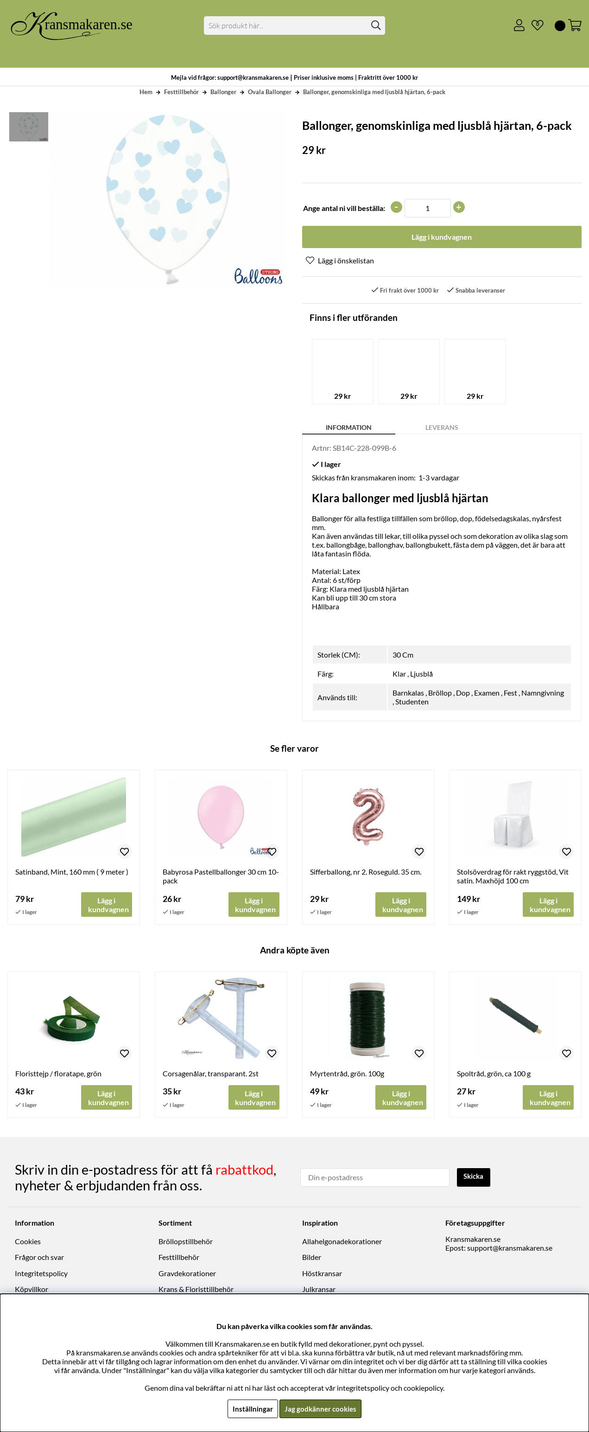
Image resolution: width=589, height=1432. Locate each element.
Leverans (441, 429)
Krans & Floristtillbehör (196, 1290)
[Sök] (295, 25)
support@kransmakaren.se (509, 1249)
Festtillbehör (181, 92)
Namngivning (542, 694)
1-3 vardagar (438, 478)
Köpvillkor (31, 1290)
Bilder (311, 1258)
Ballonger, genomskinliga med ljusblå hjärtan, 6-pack (374, 92)
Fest (510, 694)
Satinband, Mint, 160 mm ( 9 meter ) (71, 873)
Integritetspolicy (41, 1274)
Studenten (412, 702)
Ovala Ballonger (269, 92)
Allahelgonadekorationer (342, 1242)
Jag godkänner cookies (321, 1408)
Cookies (28, 1242)
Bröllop (440, 694)
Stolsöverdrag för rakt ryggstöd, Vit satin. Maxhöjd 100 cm (513, 877)
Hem (145, 92)
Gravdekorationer (187, 1274)
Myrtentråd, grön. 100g (347, 1075)
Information (349, 429)
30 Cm (403, 656)
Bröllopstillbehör (185, 1242)
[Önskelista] (534, 25)
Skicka (475, 1177)
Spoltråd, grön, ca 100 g (494, 1075)
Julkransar (319, 1290)
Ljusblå (421, 675)
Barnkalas (408, 694)
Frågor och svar (39, 1258)
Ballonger (223, 92)
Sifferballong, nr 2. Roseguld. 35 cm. (365, 873)
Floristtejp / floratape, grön (58, 1075)
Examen (487, 694)
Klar (399, 675)
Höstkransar (322, 1274)
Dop (463, 694)
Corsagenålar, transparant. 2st (211, 1075)
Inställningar (251, 1408)
